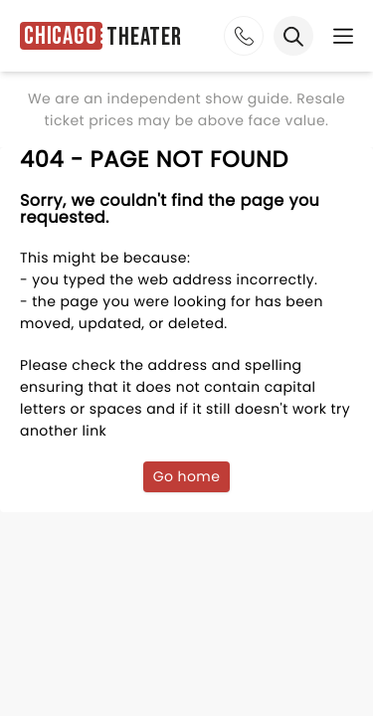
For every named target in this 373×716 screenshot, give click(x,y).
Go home (187, 476)
